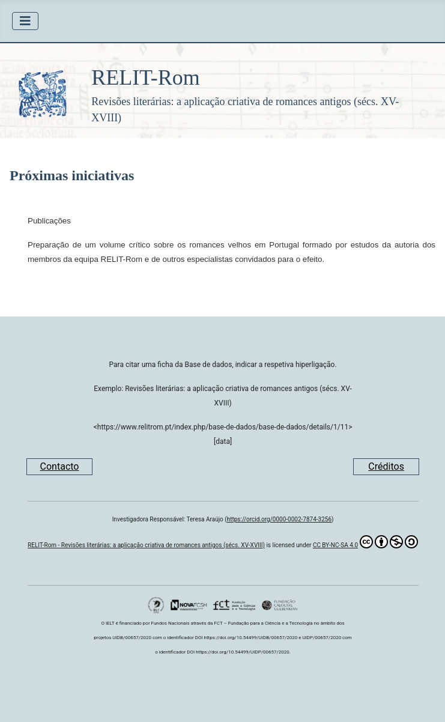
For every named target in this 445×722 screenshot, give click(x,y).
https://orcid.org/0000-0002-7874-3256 (279, 519)
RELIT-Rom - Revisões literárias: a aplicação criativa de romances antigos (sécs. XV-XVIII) (146, 545)
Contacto (59, 466)
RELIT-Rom (145, 77)
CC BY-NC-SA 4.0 (365, 541)
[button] (222, 90)
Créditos (386, 466)
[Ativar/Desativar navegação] (25, 21)
